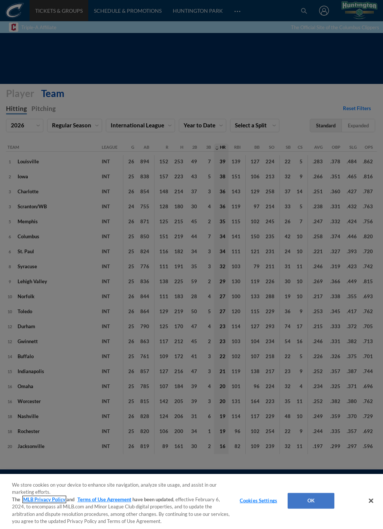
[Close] (371, 501)
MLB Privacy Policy (44, 499)
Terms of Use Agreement (104, 499)
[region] (191, 501)
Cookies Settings (258, 501)
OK (311, 501)
